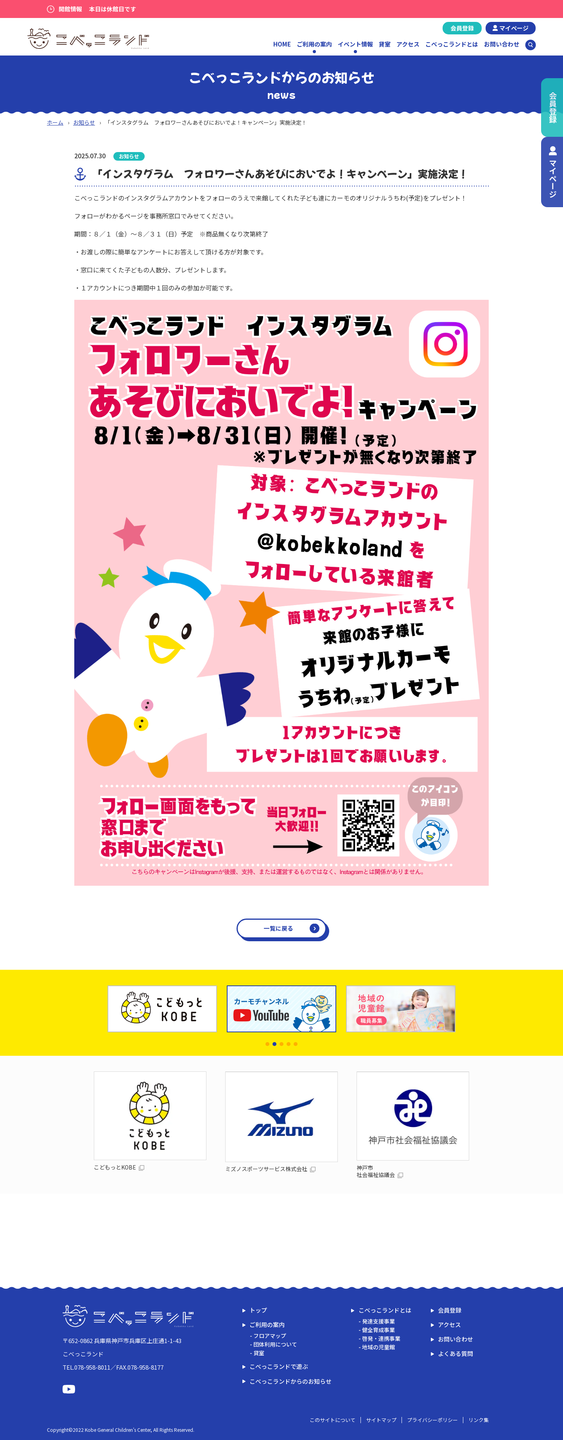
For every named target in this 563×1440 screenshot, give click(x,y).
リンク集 (478, 1420)
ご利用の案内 (267, 1324)
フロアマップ (269, 1336)
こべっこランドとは (451, 44)
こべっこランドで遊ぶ (278, 1366)
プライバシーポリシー (432, 1420)
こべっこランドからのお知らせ (290, 1381)
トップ (258, 1310)
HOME (282, 44)
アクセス (408, 44)
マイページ (514, 28)
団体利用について (275, 1344)
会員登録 (462, 28)
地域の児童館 (378, 1347)
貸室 (385, 44)
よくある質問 (455, 1353)
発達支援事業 (378, 1321)
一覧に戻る (279, 928)
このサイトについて (332, 1420)
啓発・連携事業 (381, 1338)
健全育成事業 (378, 1330)
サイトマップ (381, 1420)
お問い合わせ (501, 44)
